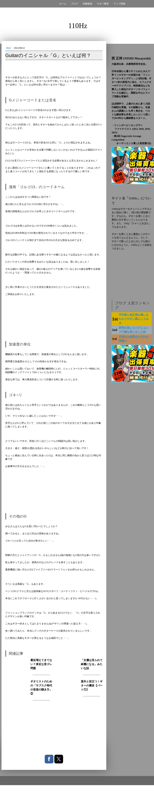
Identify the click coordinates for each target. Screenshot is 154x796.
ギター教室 (103, 3)
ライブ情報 (119, 3)
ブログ (74, 3)
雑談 (8, 48)
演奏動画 (87, 3)
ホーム (62, 3)
